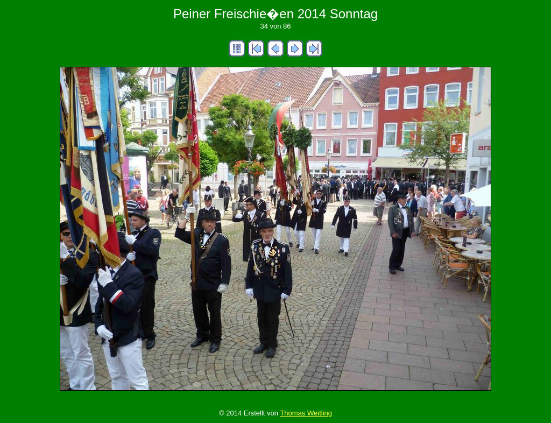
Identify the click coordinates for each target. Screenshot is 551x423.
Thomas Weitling (306, 413)
